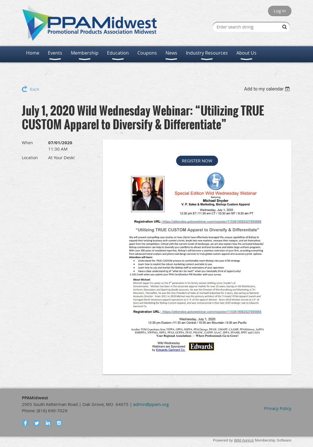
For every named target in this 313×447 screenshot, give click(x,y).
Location (30, 157)
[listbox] (267, 89)
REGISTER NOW (197, 160)
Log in (280, 11)
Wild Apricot (244, 440)
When (27, 142)
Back (34, 89)
